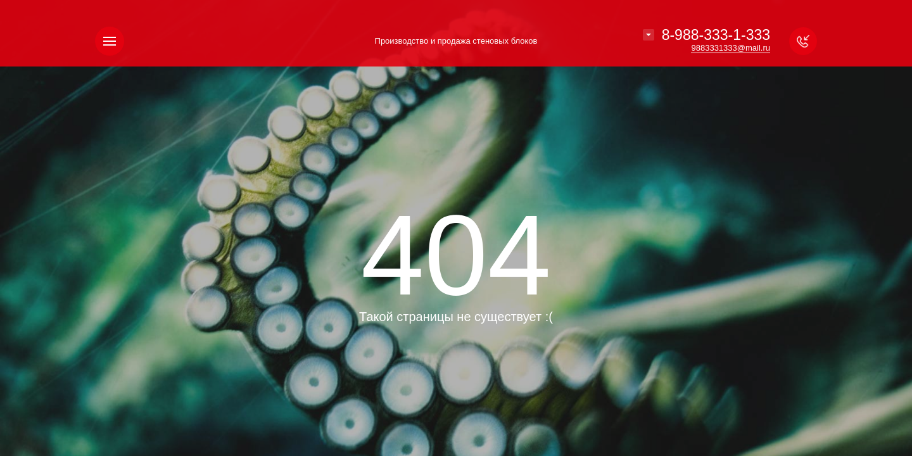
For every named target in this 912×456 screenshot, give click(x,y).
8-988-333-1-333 (716, 35)
